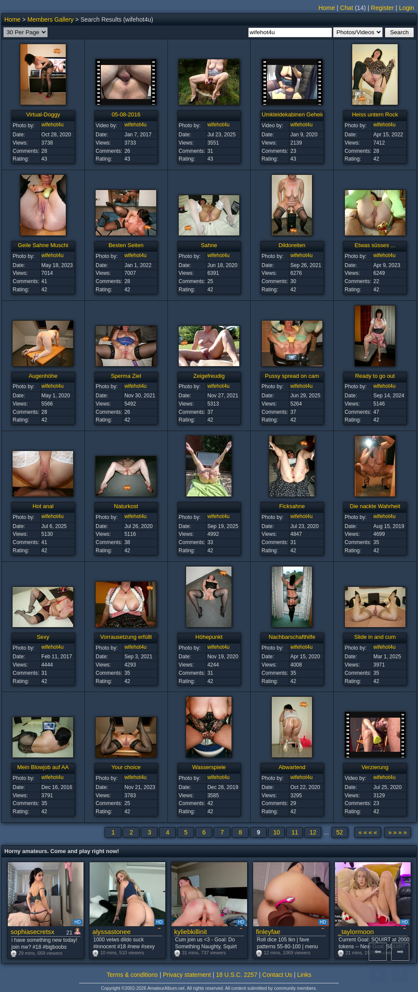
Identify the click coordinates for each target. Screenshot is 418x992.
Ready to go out (375, 376)
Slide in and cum (375, 637)
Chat (346, 7)
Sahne (209, 245)
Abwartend (292, 767)
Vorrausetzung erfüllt (126, 637)
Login (406, 7)
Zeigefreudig (209, 376)
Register (382, 7)
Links (304, 974)
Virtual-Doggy (43, 114)
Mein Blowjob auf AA (43, 767)
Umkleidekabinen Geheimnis (297, 114)
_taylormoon (356, 931)
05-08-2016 (126, 114)
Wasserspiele (209, 767)
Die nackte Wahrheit (375, 506)
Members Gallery (50, 19)
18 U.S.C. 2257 (236, 974)
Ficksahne (292, 506)
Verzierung (375, 767)
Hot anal (42, 506)
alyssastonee (112, 931)
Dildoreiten (292, 245)
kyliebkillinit (190, 931)
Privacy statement (187, 974)
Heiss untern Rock (375, 114)
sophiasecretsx (33, 931)
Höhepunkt (209, 637)
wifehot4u (53, 125)
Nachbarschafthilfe (292, 637)
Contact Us (277, 974)
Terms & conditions (132, 974)
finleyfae (268, 931)
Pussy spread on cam (292, 376)
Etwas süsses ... (375, 245)
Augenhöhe (43, 376)
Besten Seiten (126, 245)
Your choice (125, 767)
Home (326, 7)
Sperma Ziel (126, 376)
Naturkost (126, 506)
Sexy (43, 637)
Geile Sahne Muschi (43, 245)
